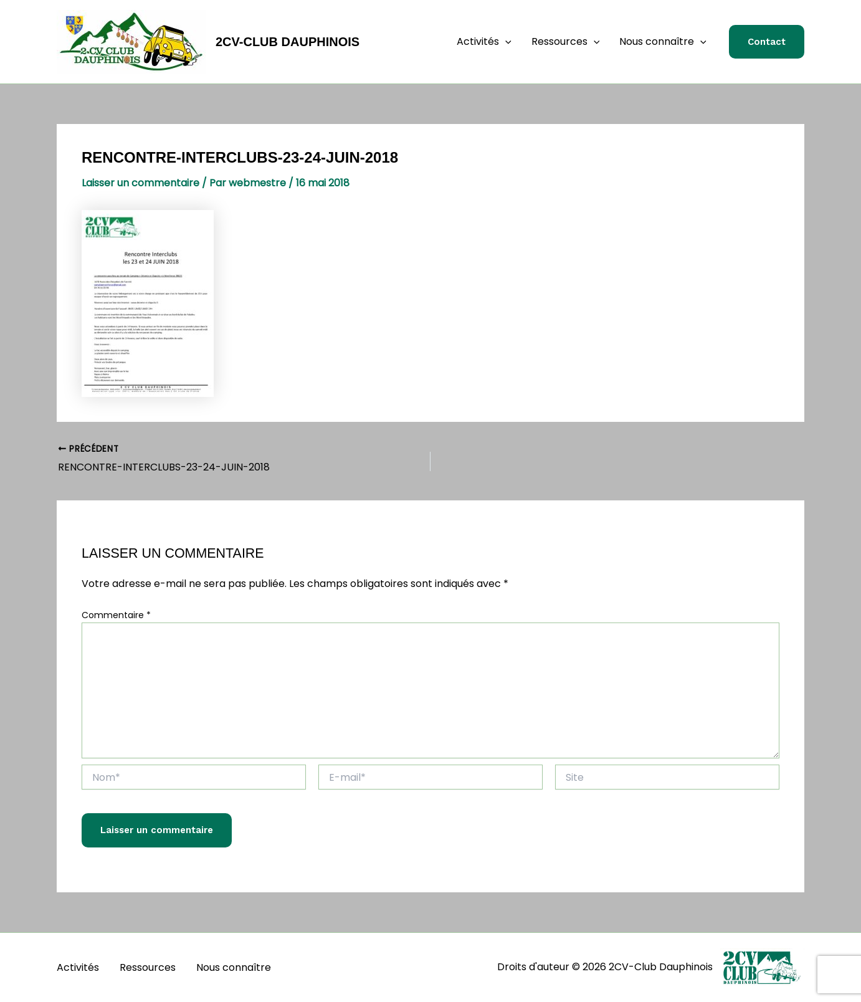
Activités (484, 41)
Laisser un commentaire (140, 183)
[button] (505, 41)
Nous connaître (662, 41)
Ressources (565, 41)
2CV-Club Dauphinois (287, 42)
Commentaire (116, 615)
